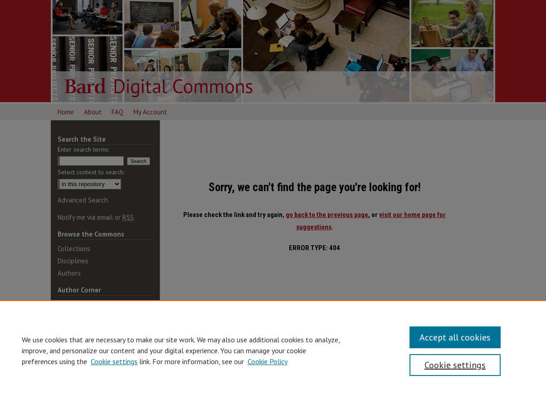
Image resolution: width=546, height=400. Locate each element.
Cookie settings (114, 361)
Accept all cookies (455, 337)
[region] (273, 350)
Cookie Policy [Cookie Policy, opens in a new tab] (268, 361)
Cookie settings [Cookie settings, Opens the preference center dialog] (455, 365)
